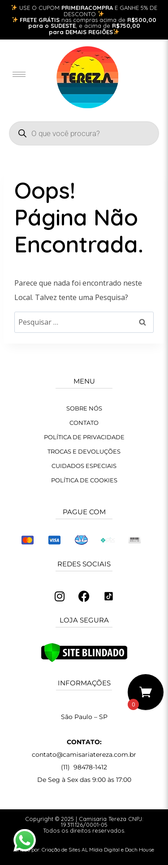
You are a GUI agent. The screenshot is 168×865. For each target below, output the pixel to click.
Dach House (139, 849)
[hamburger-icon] (19, 74)
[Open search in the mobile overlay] (84, 133)
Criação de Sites (61, 849)
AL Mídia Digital (101, 849)
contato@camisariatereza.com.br (84, 754)
